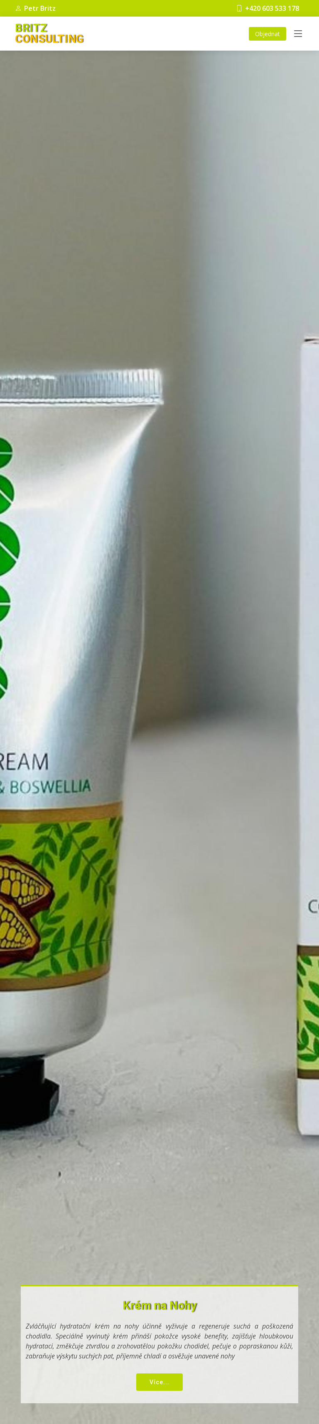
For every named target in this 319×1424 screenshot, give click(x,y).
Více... (159, 1382)
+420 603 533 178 (267, 8)
